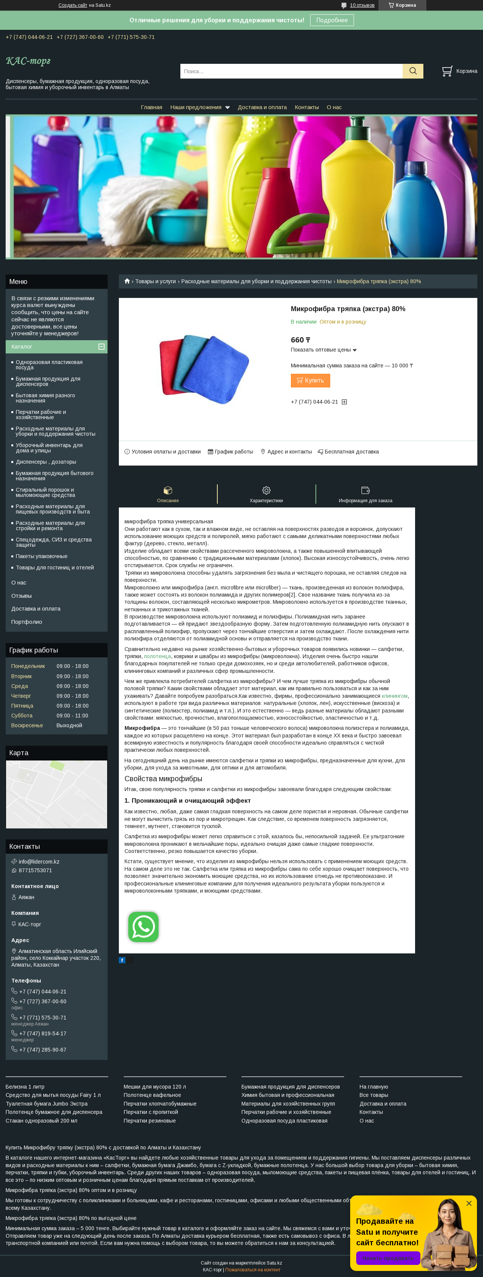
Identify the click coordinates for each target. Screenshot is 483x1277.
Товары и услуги (155, 281)
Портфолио (26, 621)
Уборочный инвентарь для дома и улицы (49, 447)
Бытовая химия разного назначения (45, 398)
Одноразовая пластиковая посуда (49, 364)
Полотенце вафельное (152, 1095)
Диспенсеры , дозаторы (46, 462)
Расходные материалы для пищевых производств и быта (53, 509)
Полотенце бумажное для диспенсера (54, 1112)
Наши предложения (196, 107)
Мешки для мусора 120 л (155, 1087)
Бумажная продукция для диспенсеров (48, 381)
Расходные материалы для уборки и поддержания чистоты (257, 281)
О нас (334, 107)
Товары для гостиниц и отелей (55, 567)
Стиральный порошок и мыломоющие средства (45, 492)
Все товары (374, 1095)
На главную (374, 1087)
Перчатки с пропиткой (151, 1112)
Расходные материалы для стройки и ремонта (50, 525)
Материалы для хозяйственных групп (288, 1104)
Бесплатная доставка (352, 452)
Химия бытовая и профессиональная (288, 1095)
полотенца (157, 656)
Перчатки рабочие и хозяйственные (41, 414)
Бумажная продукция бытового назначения (55, 475)
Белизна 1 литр (25, 1087)
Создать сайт (72, 5)
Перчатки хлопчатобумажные (160, 1104)
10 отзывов (362, 5)
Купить (314, 380)
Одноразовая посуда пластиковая (285, 1121)
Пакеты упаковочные (42, 556)
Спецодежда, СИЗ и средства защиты (54, 542)
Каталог (21, 346)
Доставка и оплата (262, 107)
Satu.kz (274, 1263)
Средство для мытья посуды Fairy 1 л (53, 1095)
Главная (151, 107)
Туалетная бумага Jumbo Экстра (47, 1104)
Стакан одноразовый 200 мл (41, 1121)
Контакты (307, 107)
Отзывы (21, 595)
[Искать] (413, 71)
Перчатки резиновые (150, 1121)
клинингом (395, 696)
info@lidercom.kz (39, 862)
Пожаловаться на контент (252, 1269)
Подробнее (332, 20)
